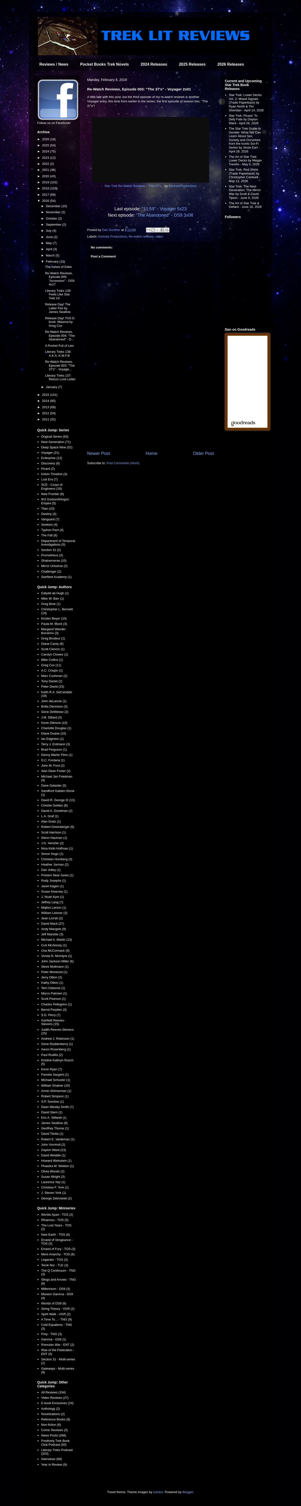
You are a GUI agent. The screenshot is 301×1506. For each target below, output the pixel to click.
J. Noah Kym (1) (52, 897)
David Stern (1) (51, 1112)
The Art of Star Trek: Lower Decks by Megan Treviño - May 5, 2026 (245, 160)
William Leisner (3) (54, 913)
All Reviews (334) (53, 1392)
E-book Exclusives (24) (57, 1403)
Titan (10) (48, 508)
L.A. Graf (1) (50, 816)
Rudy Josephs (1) (53, 880)
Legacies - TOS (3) (54, 1259)
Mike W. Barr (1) (52, 598)
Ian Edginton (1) (52, 739)
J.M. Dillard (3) (51, 717)
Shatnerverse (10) (54, 560)
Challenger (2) (51, 571)
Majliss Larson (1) (53, 907)
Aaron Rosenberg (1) (56, 1049)
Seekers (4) (49, 524)
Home (151, 453)
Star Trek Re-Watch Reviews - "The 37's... (134, 186)
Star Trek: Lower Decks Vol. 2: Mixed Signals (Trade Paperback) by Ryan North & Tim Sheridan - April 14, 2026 (246, 102)
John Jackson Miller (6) (57, 961)
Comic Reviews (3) (54, 1430)
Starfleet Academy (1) (56, 577)
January (52, 387)
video (159, 236)
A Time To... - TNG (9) (56, 1319)
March (51, 255)
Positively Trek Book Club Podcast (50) (55, 1442)
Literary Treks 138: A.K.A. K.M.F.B (58, 353)
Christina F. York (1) (55, 1187)
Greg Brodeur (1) (53, 638)
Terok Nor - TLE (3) (54, 1265)
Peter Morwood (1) (54, 972)
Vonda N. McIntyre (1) (56, 956)
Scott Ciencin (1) (53, 649)
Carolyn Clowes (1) (54, 654)
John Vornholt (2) (53, 1144)
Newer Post (98, 453)
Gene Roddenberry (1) (57, 1044)
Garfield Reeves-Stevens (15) (53, 1022)
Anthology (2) (50, 1408)
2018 (46, 188)
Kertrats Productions (112, 236)
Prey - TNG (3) (51, 1334)
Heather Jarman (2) (55, 864)
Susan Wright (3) (53, 1176)
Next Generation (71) (56, 442)
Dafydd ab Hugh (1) (55, 593)
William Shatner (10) (55, 1085)
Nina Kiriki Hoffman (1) (57, 848)
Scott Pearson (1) (53, 999)
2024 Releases (154, 64)
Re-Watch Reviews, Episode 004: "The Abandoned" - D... (60, 335)
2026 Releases (230, 64)
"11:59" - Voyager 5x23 (164, 208)
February (52, 261)
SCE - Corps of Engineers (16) (51, 486)
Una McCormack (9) (55, 950)
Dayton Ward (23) (53, 1150)
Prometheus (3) (52, 555)
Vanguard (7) (50, 519)
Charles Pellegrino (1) (56, 1004)
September (54, 224)
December (53, 206)
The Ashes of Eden (58, 267)
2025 (46, 145)
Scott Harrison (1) (53, 832)
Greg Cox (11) (51, 665)
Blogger (187, 1492)
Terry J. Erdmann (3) (55, 744)
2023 (46, 157)
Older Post (203, 453)
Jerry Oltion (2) (51, 977)
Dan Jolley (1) (51, 870)
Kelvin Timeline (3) (54, 474)
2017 (46, 194)
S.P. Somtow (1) (52, 1101)
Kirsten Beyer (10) (54, 618)
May (49, 243)
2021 (46, 170)
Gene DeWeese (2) (54, 712)
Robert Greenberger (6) (57, 827)
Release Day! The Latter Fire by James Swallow (58, 308)
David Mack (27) (52, 923)
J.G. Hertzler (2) (52, 843)
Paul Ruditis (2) (52, 1055)
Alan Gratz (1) (51, 821)
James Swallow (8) (54, 1123)
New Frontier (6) (52, 494)
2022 (46, 164)
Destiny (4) (49, 514)
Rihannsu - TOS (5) (54, 1220)
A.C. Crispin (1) (52, 670)
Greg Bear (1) (50, 604)
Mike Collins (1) (52, 660)
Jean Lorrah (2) (52, 918)
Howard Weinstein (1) (56, 1160)
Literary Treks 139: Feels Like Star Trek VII (58, 294)
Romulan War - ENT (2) (57, 1345)
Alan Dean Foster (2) (56, 771)
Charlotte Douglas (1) (56, 728)
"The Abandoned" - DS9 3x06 (164, 215)
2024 (46, 151)
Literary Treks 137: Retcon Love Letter (60, 377)
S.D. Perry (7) (50, 1015)
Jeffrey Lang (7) (52, 902)
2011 (46, 419)
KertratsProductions (182, 186)
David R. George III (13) (58, 800)
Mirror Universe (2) (54, 566)
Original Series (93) (54, 436)
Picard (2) (48, 468)
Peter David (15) (52, 686)
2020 (46, 176)
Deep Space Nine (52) (57, 447)
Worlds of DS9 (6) (53, 1303)
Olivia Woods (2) (53, 1171)
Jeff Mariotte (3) (52, 934)
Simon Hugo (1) (52, 854)
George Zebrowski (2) (56, 1198)
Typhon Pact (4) (52, 530)
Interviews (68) (51, 1459)
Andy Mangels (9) (53, 929)
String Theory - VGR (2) (58, 1309)
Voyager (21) (50, 452)
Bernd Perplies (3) (54, 1009)
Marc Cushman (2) (54, 676)
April (49, 249)
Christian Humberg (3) (56, 859)
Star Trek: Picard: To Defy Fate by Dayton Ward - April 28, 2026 (244, 119)
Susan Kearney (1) (54, 891)
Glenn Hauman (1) (54, 838)
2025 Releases (192, 64)
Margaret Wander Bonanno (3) (53, 631)
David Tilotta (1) (52, 1133)
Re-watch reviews (141, 236)
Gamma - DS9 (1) (53, 1339)
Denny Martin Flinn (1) (57, 755)
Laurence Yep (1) (53, 1182)
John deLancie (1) (54, 701)
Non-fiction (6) (51, 1424)
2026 (46, 139)
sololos (158, 1492)
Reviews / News (53, 64)
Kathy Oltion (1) (52, 982)
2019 (46, 182)
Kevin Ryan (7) (51, 1069)
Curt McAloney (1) (54, 945)
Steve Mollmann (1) (55, 966)
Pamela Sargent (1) (55, 1074)
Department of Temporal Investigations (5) (58, 543)
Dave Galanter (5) (53, 785)
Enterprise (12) (51, 458)
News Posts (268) (53, 1435)
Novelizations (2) (53, 1414)
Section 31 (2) (51, 550)
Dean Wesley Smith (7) (57, 1107)
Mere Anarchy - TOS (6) (58, 1254)
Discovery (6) (50, 463)
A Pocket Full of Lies (59, 345)
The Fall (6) (49, 535)
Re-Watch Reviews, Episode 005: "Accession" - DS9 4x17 (59, 278)
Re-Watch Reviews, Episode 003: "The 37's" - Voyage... (60, 365)
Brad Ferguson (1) (54, 749)
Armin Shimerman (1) (56, 1091)
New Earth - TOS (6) (55, 1234)
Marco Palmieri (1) (54, 993)
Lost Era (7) (49, 479)
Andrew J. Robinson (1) (57, 1038)
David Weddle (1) (53, 1155)
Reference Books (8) (55, 1419)
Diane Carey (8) (52, 644)
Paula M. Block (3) (54, 624)
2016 (46, 201)
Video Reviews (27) (54, 1398)
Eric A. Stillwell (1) (54, 1117)
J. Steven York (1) (53, 1193)
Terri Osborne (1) (53, 988)
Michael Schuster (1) (55, 1080)
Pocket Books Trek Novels (104, 64)
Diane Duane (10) (53, 733)
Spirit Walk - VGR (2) (56, 1314)
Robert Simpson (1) (55, 1096)
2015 (46, 395)
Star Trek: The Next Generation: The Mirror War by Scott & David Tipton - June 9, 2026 (245, 192)
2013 (46, 407)
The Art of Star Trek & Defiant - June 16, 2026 (245, 205)
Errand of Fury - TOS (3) (58, 1249)
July (49, 230)
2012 (46, 413)
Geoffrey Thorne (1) (55, 1128)
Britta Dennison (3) (54, 706)
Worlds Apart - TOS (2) (57, 1214)
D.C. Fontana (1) (53, 760)
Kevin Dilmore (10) (54, 723)
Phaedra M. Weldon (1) (57, 1166)
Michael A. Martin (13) (56, 939)
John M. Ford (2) (53, 765)
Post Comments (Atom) (123, 463)
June (50, 237)
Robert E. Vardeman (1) (58, 1139)
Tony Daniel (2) (51, 681)
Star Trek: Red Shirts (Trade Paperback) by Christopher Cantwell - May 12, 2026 (244, 175)
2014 (46, 401)
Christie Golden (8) (54, 805)
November (53, 212)
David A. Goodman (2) (57, 811)
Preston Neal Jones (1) (57, 875)
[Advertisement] (150, 410)
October (52, 218)
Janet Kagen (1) (52, 886)
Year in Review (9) (54, 1464)
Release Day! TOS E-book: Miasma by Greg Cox (60, 322)
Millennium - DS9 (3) (55, 1289)
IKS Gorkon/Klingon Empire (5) (55, 501)
